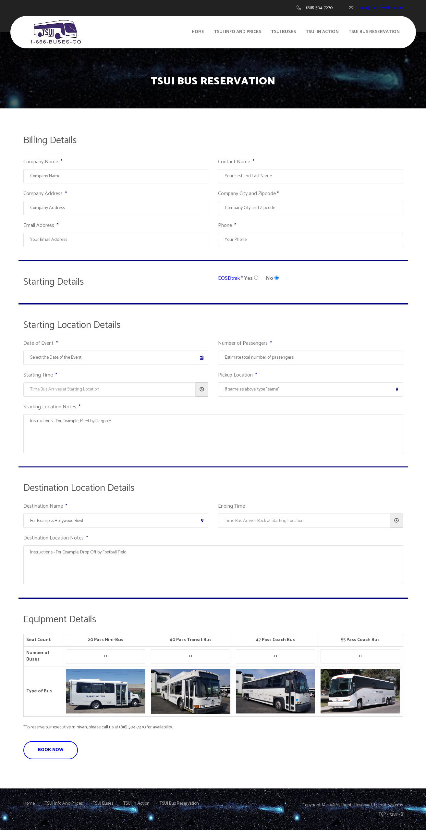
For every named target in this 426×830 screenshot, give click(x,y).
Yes (248, 278)
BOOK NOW (50, 750)
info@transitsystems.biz (381, 8)
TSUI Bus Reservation (374, 32)
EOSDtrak (229, 278)
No (269, 278)
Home (198, 32)
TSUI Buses (283, 32)
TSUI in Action (322, 32)
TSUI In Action (136, 803)
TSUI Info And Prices (237, 32)
